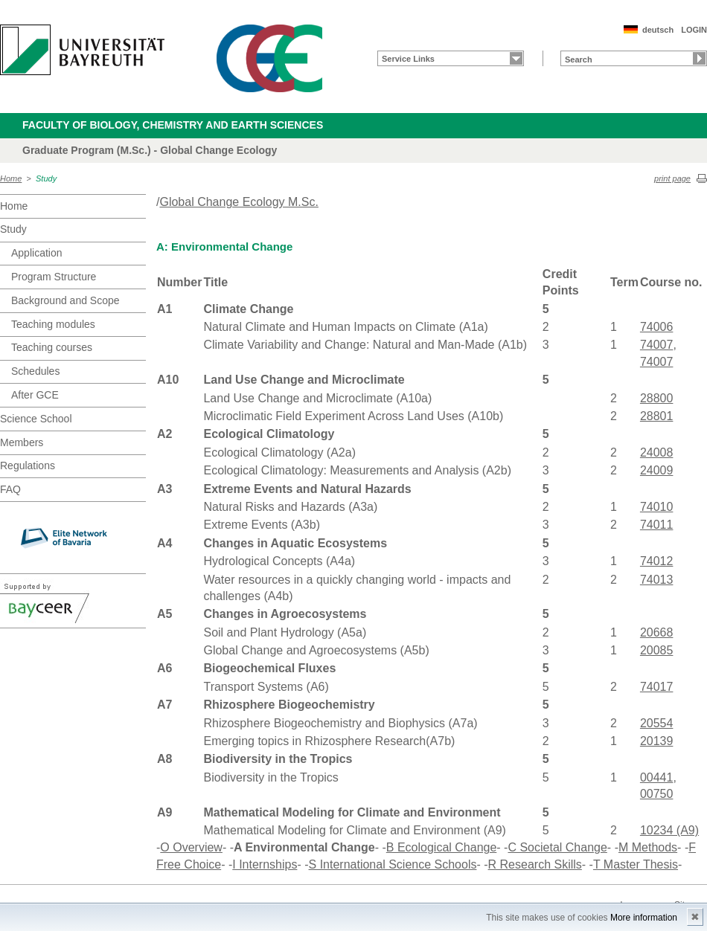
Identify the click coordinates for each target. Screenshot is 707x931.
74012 (657, 561)
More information (643, 917)
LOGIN (694, 29)
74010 (657, 506)
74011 (657, 524)
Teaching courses (51, 347)
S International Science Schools (393, 864)
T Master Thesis (635, 864)
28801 (657, 416)
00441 (657, 777)
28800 (657, 398)
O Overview (191, 847)
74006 (657, 326)
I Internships (264, 864)
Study (46, 178)
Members (21, 442)
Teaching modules (53, 324)
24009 (657, 470)
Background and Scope (65, 300)
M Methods (647, 847)
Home (11, 178)
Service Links (408, 58)
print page (672, 178)
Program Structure (53, 277)
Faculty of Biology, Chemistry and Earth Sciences (172, 125)
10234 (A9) (669, 830)
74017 (657, 686)
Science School (36, 419)
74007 (657, 344)
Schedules (35, 371)
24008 (657, 452)
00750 (657, 793)
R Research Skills (535, 864)
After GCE (35, 395)
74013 (657, 579)
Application (37, 253)
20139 (657, 741)
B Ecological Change (441, 847)
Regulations (27, 465)
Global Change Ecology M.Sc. (238, 202)
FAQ (10, 489)
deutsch (658, 29)
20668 (657, 632)
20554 (657, 723)
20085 (657, 650)
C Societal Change (557, 847)
